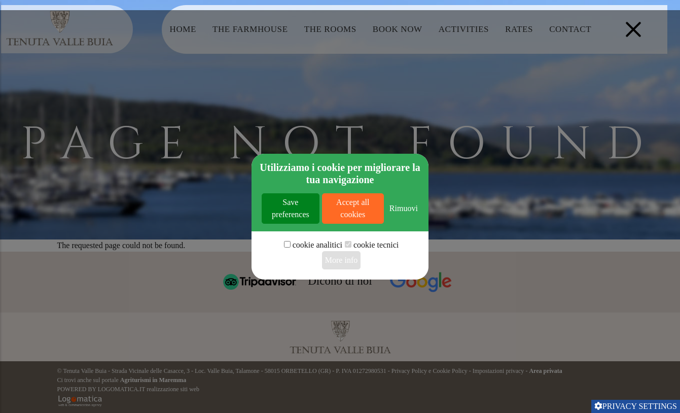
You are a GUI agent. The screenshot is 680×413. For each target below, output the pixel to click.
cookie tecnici (376, 274)
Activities (464, 29)
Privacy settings (635, 406)
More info (341, 289)
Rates (519, 29)
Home (183, 29)
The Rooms (330, 29)
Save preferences (290, 237)
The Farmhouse (250, 29)
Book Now (397, 29)
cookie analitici (317, 274)
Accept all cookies (352, 237)
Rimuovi (403, 237)
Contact (570, 29)
